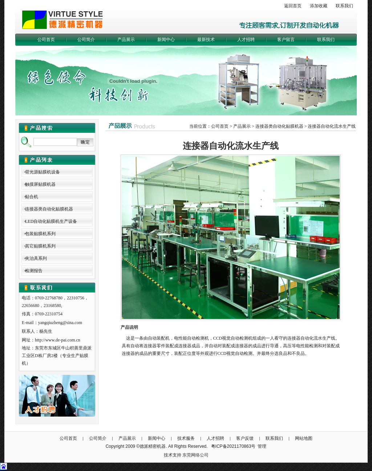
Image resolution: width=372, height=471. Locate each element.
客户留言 (286, 39)
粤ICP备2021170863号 (233, 446)
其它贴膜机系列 (40, 246)
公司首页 (46, 39)
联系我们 (344, 5)
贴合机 (31, 196)
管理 (262, 446)
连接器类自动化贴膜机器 (49, 209)
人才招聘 (246, 39)
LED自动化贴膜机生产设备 (51, 221)
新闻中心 (166, 39)
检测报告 (34, 270)
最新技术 (206, 39)
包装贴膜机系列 (40, 233)
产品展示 (126, 39)
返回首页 (293, 5)
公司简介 (86, 39)
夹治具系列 (36, 258)
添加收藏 (318, 5)
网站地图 (303, 438)
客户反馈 (245, 438)
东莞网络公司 (195, 455)
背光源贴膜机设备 (42, 172)
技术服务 (186, 438)
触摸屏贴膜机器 (40, 184)
